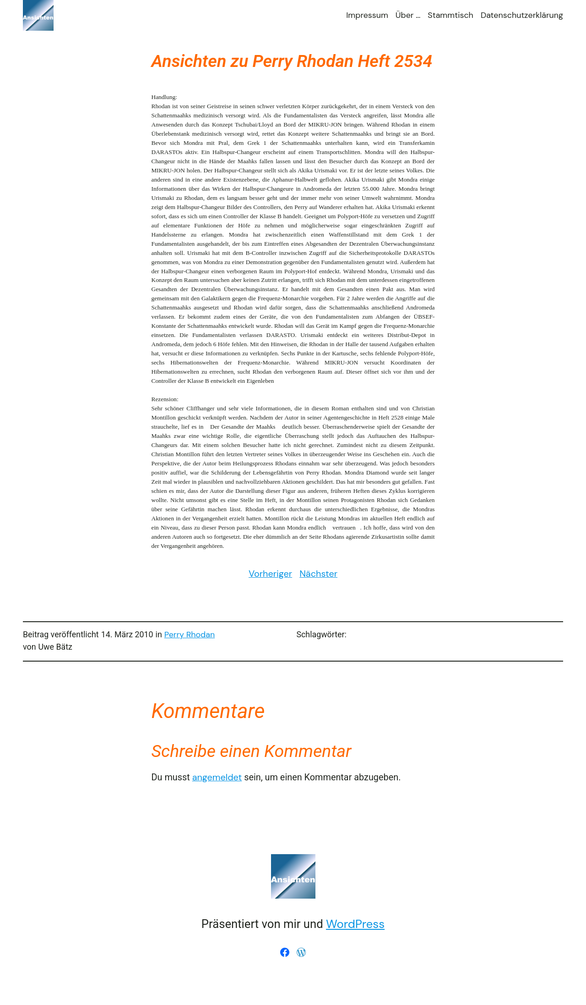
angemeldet (217, 777)
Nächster (318, 574)
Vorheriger (270, 574)
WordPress (355, 924)
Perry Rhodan (189, 634)
